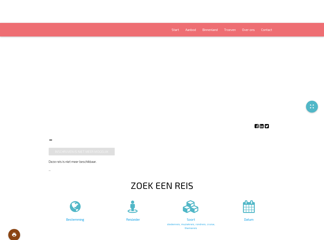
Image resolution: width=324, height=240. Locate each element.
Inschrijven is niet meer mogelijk (82, 151)
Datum (248, 209)
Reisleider (133, 209)
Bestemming (75, 209)
